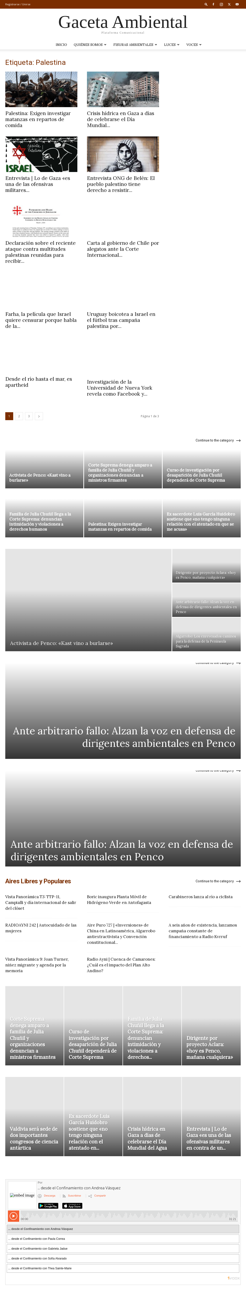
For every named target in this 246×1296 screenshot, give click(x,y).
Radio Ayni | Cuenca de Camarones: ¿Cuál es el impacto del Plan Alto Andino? (121, 962)
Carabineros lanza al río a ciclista (201, 894)
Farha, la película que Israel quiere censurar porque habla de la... (41, 320)
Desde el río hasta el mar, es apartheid (38, 382)
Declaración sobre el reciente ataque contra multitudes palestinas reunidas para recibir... (40, 252)
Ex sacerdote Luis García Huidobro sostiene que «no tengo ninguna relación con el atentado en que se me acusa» (201, 519)
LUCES (171, 45)
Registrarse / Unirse (18, 4)
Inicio (61, 45)
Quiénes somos (90, 45)
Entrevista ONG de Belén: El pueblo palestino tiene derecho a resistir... (121, 184)
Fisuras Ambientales (135, 45)
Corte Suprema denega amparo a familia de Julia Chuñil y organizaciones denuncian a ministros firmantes (120, 470)
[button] (206, 4)
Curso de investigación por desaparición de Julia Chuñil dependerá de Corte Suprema (196, 472)
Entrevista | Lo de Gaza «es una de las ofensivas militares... (37, 184)
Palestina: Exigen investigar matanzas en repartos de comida (38, 119)
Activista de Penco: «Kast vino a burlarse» (39, 475)
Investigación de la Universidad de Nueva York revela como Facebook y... (119, 385)
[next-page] (39, 413)
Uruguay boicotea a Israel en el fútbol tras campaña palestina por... (121, 320)
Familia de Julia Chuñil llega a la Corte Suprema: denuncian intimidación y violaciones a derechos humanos (40, 519)
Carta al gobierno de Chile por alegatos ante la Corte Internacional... (123, 249)
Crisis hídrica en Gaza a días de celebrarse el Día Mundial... (120, 119)
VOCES (194, 45)
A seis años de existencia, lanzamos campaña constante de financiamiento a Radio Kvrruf (203, 928)
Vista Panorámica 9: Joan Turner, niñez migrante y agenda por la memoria (37, 962)
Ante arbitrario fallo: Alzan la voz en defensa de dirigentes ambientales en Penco (124, 734)
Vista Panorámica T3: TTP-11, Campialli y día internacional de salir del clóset (40, 899)
